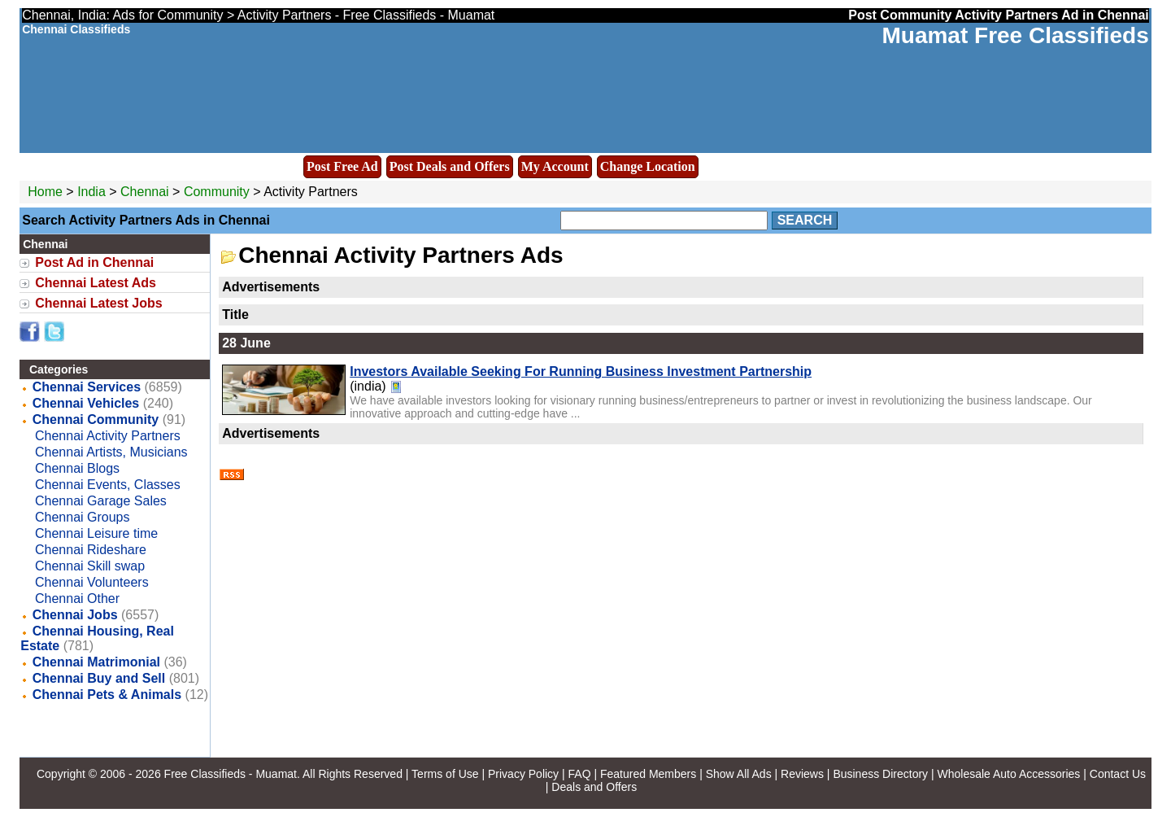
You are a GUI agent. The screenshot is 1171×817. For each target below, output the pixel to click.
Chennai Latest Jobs (98, 303)
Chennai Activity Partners (108, 436)
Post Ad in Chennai (94, 262)
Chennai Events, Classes (108, 485)
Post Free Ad (342, 166)
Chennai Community (96, 419)
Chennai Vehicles (86, 403)
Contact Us (1118, 773)
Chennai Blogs (77, 468)
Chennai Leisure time (96, 533)
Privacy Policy (523, 773)
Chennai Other (77, 598)
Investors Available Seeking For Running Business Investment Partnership (581, 371)
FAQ (579, 773)
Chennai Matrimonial (96, 662)
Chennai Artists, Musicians (111, 452)
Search (805, 220)
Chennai (146, 192)
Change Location (647, 166)
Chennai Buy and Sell (99, 678)
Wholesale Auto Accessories (1009, 773)
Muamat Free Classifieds (1015, 35)
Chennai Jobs (75, 615)
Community (217, 192)
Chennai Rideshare (90, 550)
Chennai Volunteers (92, 582)
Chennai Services (87, 387)
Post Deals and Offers (450, 166)
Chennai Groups (82, 517)
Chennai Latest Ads (95, 283)
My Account (555, 166)
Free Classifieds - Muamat (230, 773)
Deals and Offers (594, 786)
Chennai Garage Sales (101, 501)
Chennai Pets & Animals (107, 694)
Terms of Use (444, 773)
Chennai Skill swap (90, 566)
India (91, 192)
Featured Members (648, 773)
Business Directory (880, 773)
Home (45, 192)
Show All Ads (739, 773)
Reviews (802, 773)
